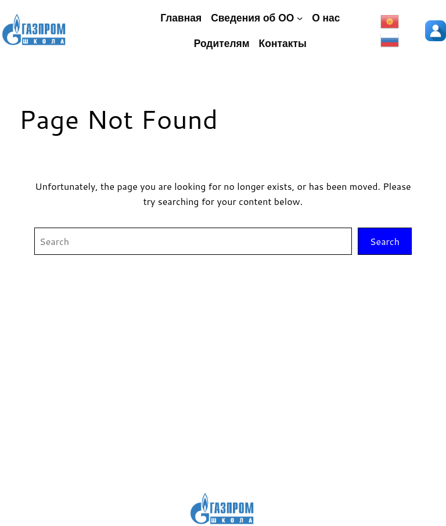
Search (385, 241)
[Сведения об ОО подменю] (300, 18)
